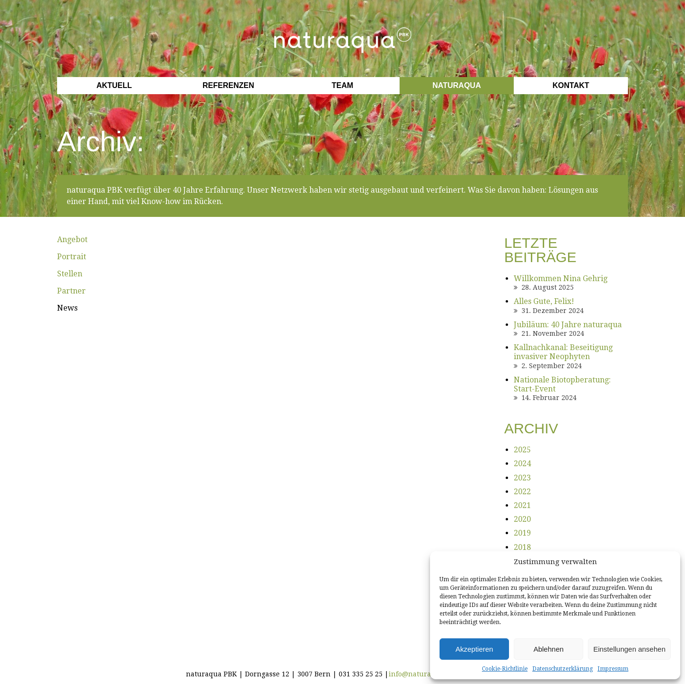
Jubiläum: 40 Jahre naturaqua (568, 324)
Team (342, 85)
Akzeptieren (474, 649)
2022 (522, 491)
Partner (71, 290)
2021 (522, 505)
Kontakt (570, 85)
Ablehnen (548, 649)
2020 (522, 519)
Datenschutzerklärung (562, 668)
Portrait (71, 256)
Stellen (69, 273)
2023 (522, 477)
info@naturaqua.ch (421, 674)
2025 (522, 449)
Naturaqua (456, 85)
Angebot (72, 239)
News (67, 308)
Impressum (612, 668)
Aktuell (114, 85)
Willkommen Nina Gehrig (560, 278)
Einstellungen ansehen (629, 649)
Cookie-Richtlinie (505, 668)
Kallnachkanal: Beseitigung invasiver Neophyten (563, 352)
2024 (522, 463)
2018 (522, 547)
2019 (522, 532)
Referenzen (228, 85)
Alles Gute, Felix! (544, 301)
